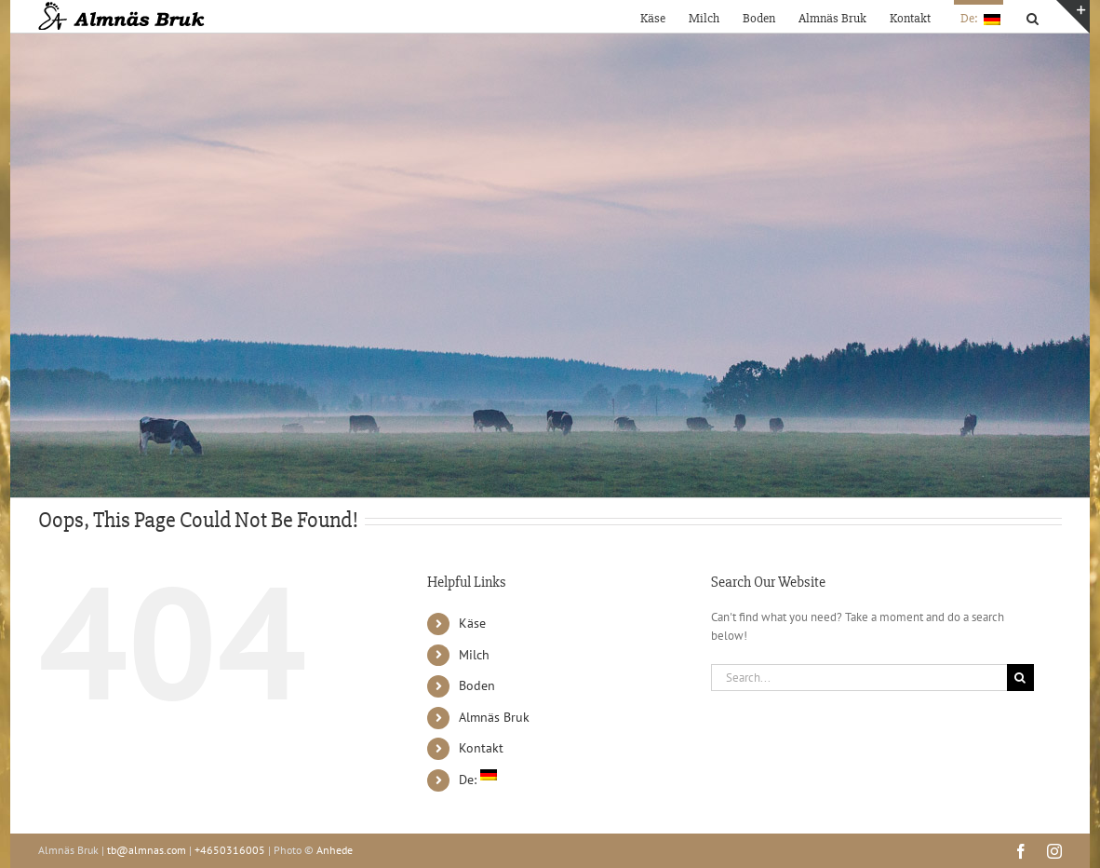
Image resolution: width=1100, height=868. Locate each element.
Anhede (334, 850)
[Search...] (859, 677)
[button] (1032, 16)
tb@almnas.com (146, 850)
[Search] (1020, 677)
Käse (472, 623)
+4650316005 (230, 850)
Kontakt (481, 747)
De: (478, 779)
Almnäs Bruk (494, 717)
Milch (474, 654)
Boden (477, 685)
